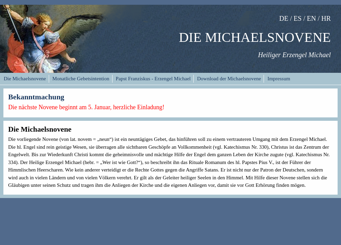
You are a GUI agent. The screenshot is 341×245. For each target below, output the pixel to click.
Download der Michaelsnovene (229, 78)
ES (297, 18)
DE (283, 18)
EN (311, 18)
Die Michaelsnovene (25, 78)
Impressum (278, 78)
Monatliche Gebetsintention (80, 78)
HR (326, 18)
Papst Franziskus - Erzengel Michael (153, 78)
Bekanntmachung (36, 97)
